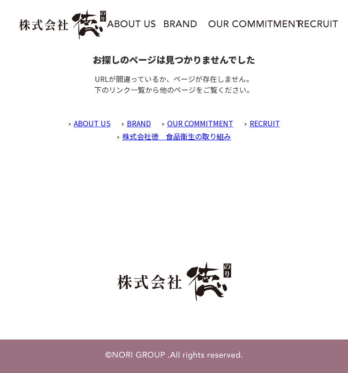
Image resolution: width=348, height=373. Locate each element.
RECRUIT (265, 123)
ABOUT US (92, 123)
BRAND (139, 123)
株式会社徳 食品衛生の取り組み (176, 136)
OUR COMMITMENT (200, 123)
